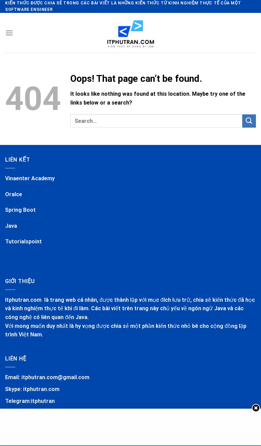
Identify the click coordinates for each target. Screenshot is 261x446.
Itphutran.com (24, 300)
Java (11, 226)
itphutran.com (41, 389)
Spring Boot (20, 210)
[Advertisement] (130, 425)
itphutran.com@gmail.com (55, 377)
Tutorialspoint (23, 241)
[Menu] (9, 32)
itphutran (43, 401)
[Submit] (249, 121)
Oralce (13, 194)
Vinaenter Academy (30, 178)
